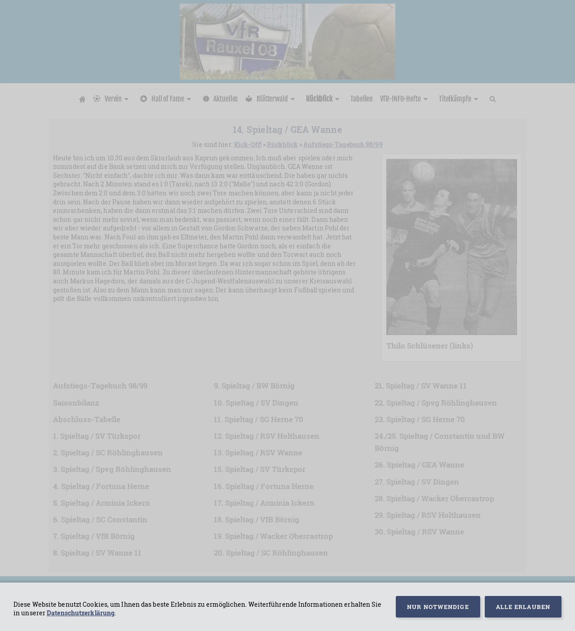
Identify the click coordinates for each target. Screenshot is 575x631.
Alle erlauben (523, 607)
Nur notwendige (438, 607)
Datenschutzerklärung (81, 613)
